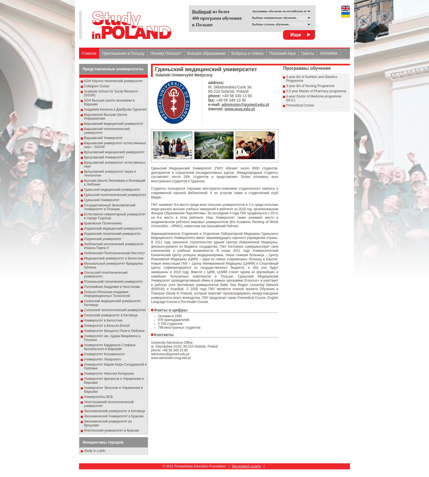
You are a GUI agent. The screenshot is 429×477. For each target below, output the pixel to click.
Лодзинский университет (102, 239)
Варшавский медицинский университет (113, 124)
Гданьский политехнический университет (115, 195)
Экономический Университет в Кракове (114, 416)
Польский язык (282, 53)
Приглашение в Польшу (123, 53)
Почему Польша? (165, 53)
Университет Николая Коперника (109, 373)
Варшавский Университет (103, 138)
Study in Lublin (95, 451)
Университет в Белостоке (103, 320)
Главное (89, 53)
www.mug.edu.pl (240, 109)
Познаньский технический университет (113, 282)
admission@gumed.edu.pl (245, 104)
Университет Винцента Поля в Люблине (114, 331)
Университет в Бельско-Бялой (107, 326)
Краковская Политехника (103, 223)
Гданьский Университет (102, 200)
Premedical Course (300, 105)
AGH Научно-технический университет (113, 81)
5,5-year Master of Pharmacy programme (316, 91)
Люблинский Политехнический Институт (114, 253)
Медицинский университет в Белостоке (114, 258)
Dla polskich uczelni (246, 466)
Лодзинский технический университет (112, 234)
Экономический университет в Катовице (114, 411)
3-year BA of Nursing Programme (310, 86)
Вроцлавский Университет (104, 157)
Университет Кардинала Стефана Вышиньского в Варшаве (109, 347)
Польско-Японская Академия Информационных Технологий (107, 294)
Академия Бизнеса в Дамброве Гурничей (115, 109)
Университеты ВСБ (98, 397)
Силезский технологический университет (115, 310)
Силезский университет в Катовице (111, 315)
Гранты (307, 53)
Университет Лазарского (102, 359)
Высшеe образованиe (206, 53)
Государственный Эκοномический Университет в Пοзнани (109, 207)
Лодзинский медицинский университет (113, 228)
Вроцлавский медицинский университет (114, 152)
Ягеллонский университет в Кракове (111, 430)
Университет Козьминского (104, 354)
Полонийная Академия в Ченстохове (112, 287)
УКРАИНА (328, 53)
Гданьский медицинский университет (112, 190)
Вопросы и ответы (247, 53)
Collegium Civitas (96, 86)
